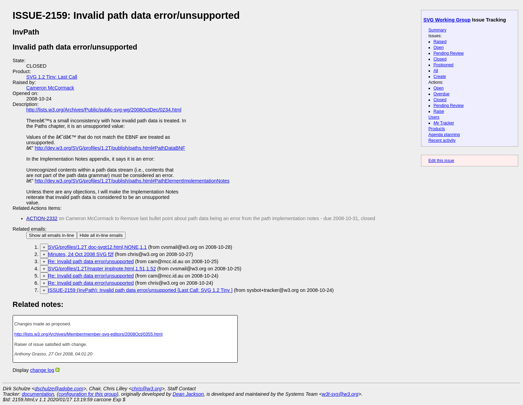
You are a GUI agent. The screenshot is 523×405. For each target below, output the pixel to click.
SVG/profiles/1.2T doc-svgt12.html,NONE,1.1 (97, 247)
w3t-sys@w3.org (340, 394)
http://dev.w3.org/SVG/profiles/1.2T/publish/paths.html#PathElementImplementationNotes (132, 181)
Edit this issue (441, 160)
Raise (438, 111)
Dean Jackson (188, 394)
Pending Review (448, 53)
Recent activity (442, 140)
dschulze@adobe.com (59, 388)
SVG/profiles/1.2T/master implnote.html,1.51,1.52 (102, 268)
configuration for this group (87, 394)
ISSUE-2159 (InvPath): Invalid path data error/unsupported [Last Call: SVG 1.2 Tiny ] (140, 290)
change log (42, 370)
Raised (439, 41)
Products (436, 128)
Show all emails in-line (51, 235)
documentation (38, 394)
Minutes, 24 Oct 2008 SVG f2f (81, 254)
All (435, 70)
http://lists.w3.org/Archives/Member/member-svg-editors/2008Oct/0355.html (88, 334)
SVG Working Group (447, 20)
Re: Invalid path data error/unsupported (91, 261)
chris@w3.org (147, 388)
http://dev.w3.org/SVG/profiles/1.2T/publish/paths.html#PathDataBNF (110, 148)
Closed (439, 59)
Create (439, 76)
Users (433, 117)
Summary (437, 30)
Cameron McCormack (50, 88)
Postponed (443, 65)
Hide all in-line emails (101, 235)
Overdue (441, 94)
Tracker (443, 123)
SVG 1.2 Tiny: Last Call (51, 77)
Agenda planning (444, 134)
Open (438, 47)
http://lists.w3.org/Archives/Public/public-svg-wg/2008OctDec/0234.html (104, 109)
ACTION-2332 (41, 218)
